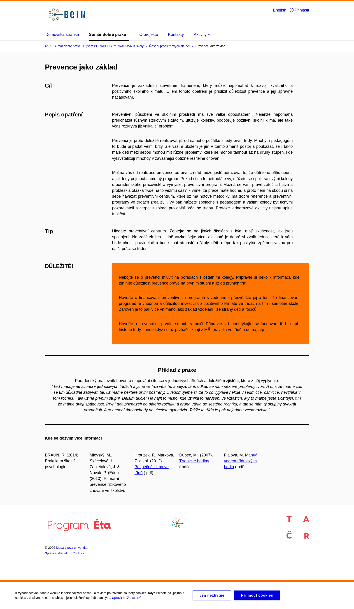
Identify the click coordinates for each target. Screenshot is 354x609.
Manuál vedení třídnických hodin (241, 461)
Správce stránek (56, 553)
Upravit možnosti (126, 599)
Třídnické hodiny (194, 461)
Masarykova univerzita (71, 547)
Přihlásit (299, 10)
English (279, 10)
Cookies (78, 553)
